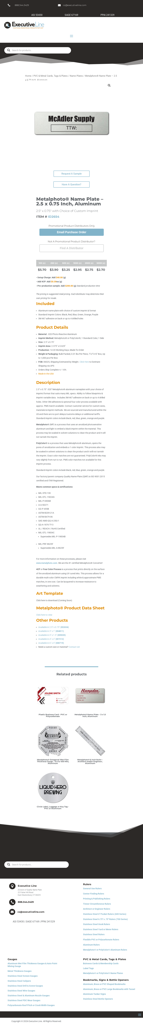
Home (28, 75)
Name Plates (76, 75)
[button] (109, 85)
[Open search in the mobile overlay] (38, 50)
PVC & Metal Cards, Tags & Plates (50, 75)
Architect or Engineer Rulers (96, 909)
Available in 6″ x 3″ (51, 643)
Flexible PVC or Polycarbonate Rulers (101, 939)
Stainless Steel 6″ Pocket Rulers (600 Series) (104, 914)
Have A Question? (71, 184)
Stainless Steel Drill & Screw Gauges (25, 986)
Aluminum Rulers (91, 945)
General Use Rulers (92, 888)
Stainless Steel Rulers (94, 934)
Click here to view (44, 615)
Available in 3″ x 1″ (51, 631)
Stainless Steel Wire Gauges (21, 990)
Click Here (84, 362)
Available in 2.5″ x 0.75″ (53, 627)
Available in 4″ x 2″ (51, 639)
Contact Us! (74, 647)
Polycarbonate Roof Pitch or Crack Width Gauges (31, 1005)
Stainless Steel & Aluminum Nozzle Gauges (29, 995)
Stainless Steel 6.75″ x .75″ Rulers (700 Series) (105, 919)
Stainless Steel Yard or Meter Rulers (100, 929)
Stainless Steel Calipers (19, 981)
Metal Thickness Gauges (19, 971)
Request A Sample (71, 173)
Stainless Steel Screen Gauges (23, 976)
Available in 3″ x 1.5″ (52, 635)
